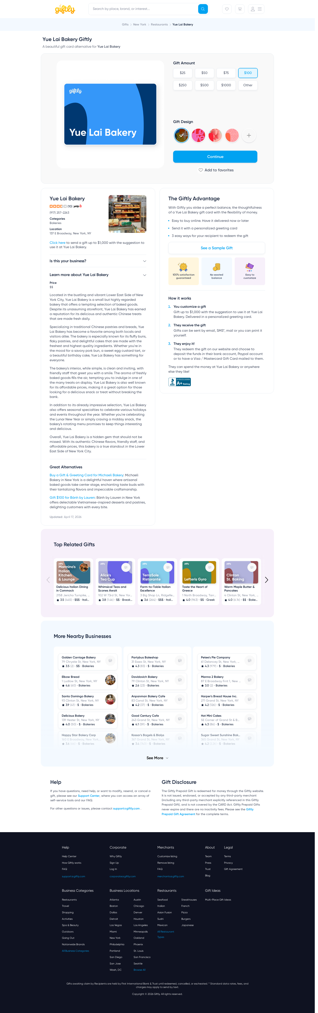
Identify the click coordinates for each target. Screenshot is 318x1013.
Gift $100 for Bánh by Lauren (72, 498)
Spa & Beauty (70, 925)
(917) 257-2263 (59, 212)
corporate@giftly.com (123, 876)
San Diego (116, 957)
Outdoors (67, 931)
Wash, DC (116, 969)
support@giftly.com (127, 808)
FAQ (64, 869)
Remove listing (165, 862)
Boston (114, 905)
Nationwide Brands (73, 944)
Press (208, 862)
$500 (204, 85)
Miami (113, 931)
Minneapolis (141, 931)
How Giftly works (71, 862)
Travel (65, 905)
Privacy (228, 862)
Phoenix (138, 944)
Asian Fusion (164, 912)
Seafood (162, 899)
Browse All (139, 969)
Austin (137, 899)
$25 (182, 73)
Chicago (139, 905)
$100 (248, 73)
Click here (57, 243)
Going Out (68, 937)
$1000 (226, 85)
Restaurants (69, 899)
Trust (208, 869)
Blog (207, 875)
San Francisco (142, 957)
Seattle (138, 963)
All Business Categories (75, 950)
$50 (204, 73)
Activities (67, 918)
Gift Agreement (233, 869)
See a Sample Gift (217, 248)
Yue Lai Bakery (182, 24)
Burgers (185, 918)
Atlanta (114, 899)
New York (115, 937)
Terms (227, 856)
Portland (115, 950)
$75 (226, 73)
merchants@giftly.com (170, 876)
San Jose (115, 963)
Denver (138, 912)
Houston (139, 918)
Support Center (89, 796)
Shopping (68, 912)
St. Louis (138, 950)
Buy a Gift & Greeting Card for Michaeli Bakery (86, 475)
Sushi (160, 918)
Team (208, 856)
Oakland (139, 937)
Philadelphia (117, 944)
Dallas (113, 912)
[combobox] (149, 9)
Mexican (162, 925)
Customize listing (167, 856)
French (185, 905)
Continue (215, 156)
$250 (183, 85)
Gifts (125, 24)
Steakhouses (189, 899)
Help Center (69, 856)
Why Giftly (116, 856)
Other (247, 85)
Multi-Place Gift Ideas (218, 899)
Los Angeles (141, 925)
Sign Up (114, 862)
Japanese (187, 925)
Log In (113, 869)
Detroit (114, 918)
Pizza (184, 912)
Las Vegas (116, 925)
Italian (161, 905)
